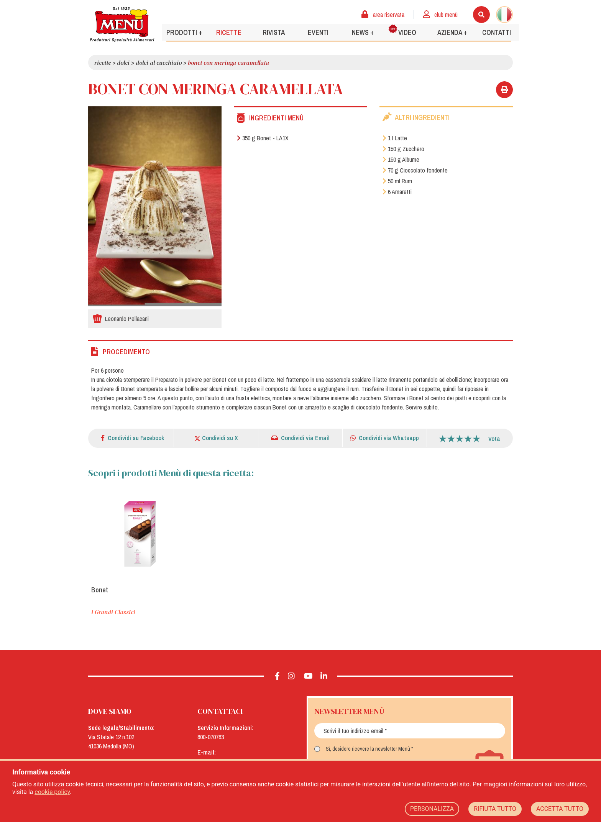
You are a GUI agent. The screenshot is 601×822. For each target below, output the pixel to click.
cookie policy (52, 792)
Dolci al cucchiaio (159, 62)
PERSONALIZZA (432, 808)
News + (363, 32)
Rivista (274, 32)
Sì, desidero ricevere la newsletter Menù (368, 748)
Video (402, 30)
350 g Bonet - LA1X (263, 138)
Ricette (228, 32)
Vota (494, 438)
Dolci (123, 62)
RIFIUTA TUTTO (495, 808)
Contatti (496, 32)
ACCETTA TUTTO (559, 808)
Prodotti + (184, 32)
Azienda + (452, 32)
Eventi (318, 32)
